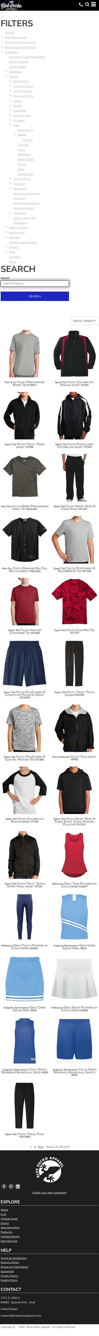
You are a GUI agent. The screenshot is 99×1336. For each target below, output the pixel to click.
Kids (16, 125)
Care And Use (9, 1241)
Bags (12, 252)
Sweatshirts (25, 130)
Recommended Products (21, 47)
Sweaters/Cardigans (27, 203)
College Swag (9, 1218)
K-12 (3, 1214)
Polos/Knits (21, 81)
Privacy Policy (9, 1275)
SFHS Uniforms (18, 61)
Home (4, 1209)
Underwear (20, 188)
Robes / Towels (18, 227)
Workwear (20, 110)
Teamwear (20, 213)
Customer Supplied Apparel (27, 56)
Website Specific (16, 37)
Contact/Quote (10, 1236)
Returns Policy (10, 1262)
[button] (87, 4)
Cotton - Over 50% (25, 217)
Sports (18, 105)
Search (5, 278)
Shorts (22, 164)
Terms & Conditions (14, 1258)
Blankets (15, 237)
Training (27, 139)
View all (10, 32)
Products (6, 1232)
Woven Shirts (22, 178)
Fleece (18, 100)
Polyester (19, 198)
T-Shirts (23, 144)
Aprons (13, 247)
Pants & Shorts (23, 96)
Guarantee (7, 1271)
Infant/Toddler (23, 91)
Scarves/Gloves (24, 208)
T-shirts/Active (23, 86)
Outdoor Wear (22, 115)
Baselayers (20, 222)
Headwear (15, 71)
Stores (5, 1223)
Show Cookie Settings (49, 1332)
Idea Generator (10, 1227)
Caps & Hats (26, 159)
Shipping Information (14, 1266)
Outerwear (24, 154)
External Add (17, 66)
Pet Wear (15, 256)
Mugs (12, 261)
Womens (19, 183)
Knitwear (19, 120)
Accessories (25, 174)
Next (41, 1146)
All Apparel (12, 52)
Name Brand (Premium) (20, 42)
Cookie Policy (9, 1280)
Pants (21, 149)
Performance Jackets (27, 193)
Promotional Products (23, 242)
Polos (21, 169)
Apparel (14, 76)
